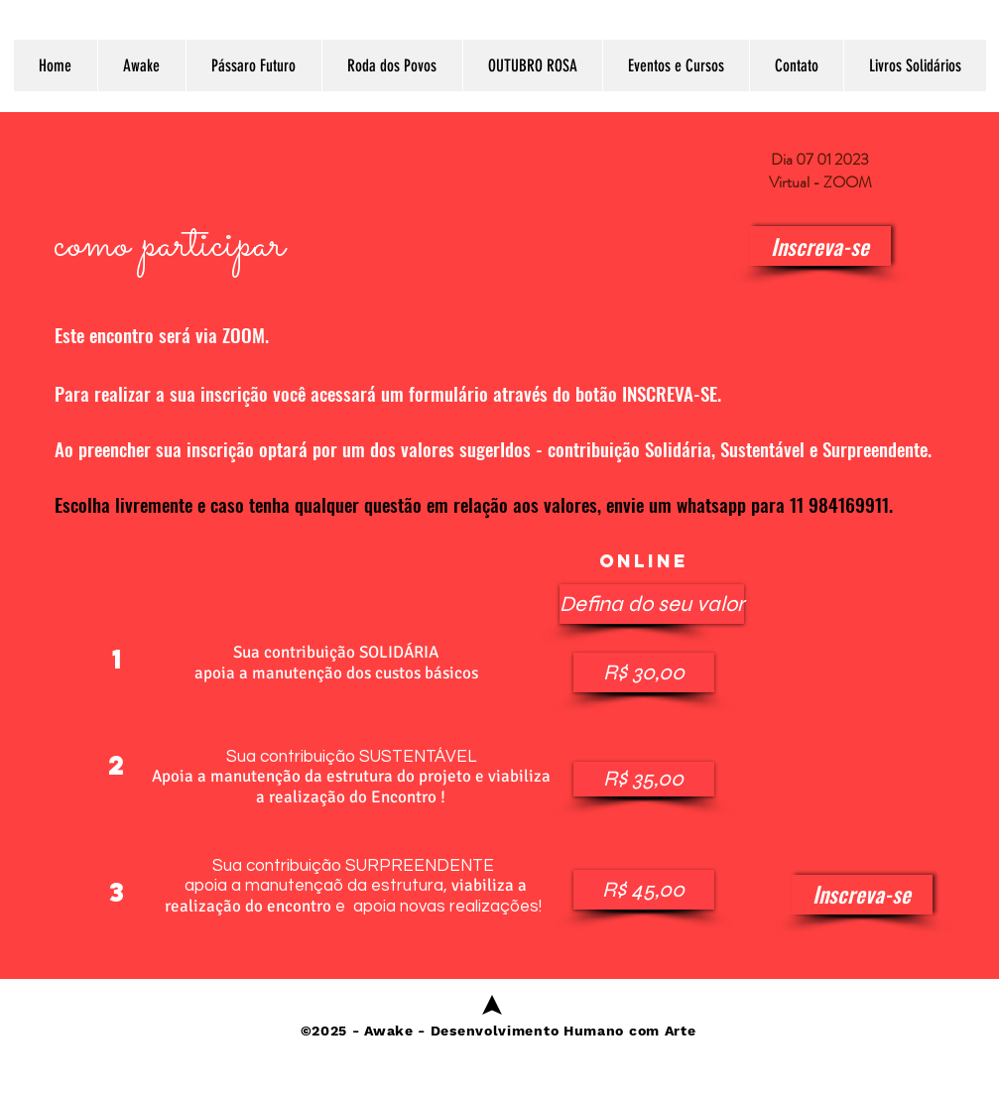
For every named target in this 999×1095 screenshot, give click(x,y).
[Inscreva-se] (820, 246)
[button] (630, 604)
